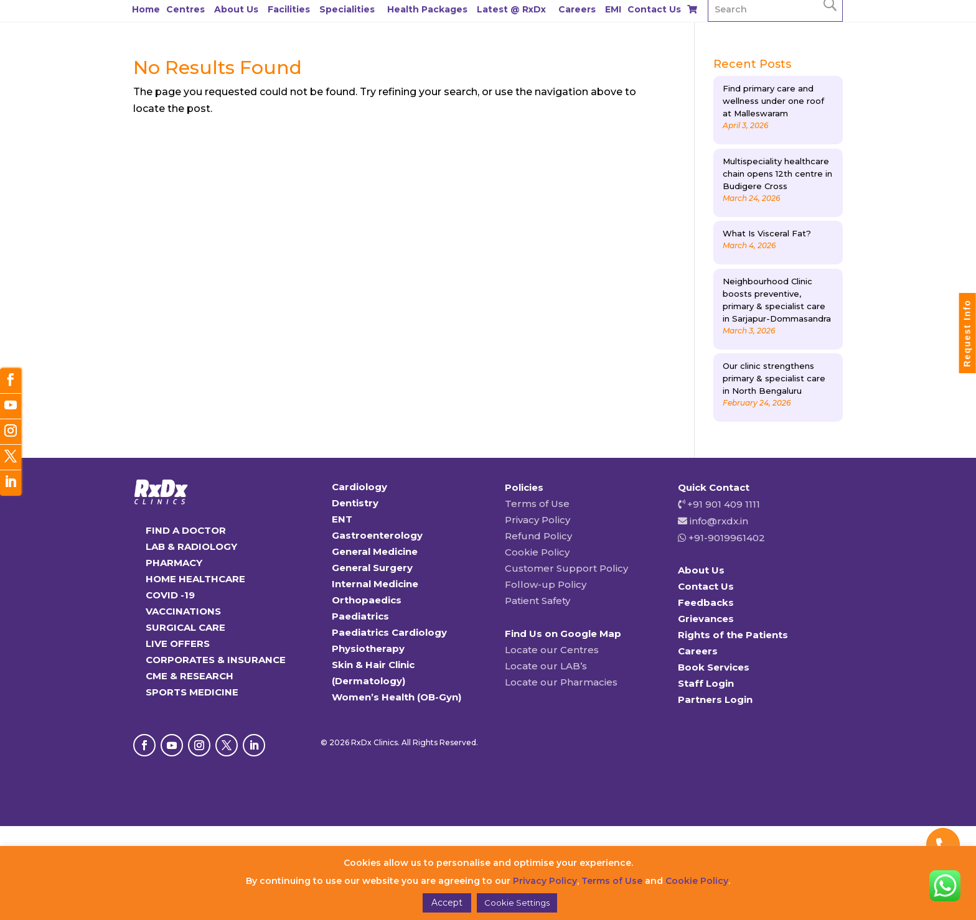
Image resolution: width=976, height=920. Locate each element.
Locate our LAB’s (546, 666)
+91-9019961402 (725, 538)
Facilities (289, 9)
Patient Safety (537, 600)
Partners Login (715, 699)
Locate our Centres (552, 650)
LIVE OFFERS (178, 643)
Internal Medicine (375, 584)
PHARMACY (174, 563)
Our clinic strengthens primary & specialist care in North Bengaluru (774, 378)
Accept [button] (446, 902)
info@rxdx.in (719, 521)
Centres (185, 9)
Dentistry (355, 503)
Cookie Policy (537, 552)
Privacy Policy (537, 520)
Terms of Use (537, 503)
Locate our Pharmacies (561, 682)
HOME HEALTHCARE (195, 579)
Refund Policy (538, 536)
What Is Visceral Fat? (767, 233)
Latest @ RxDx (511, 9)
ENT (342, 519)
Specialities (347, 9)
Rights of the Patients (733, 635)
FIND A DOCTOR (186, 530)
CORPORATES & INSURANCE (216, 660)
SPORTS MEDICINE (192, 692)
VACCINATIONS (183, 611)
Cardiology (359, 487)
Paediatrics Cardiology (389, 632)
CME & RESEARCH (189, 676)
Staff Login (706, 683)
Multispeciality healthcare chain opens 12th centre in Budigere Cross (777, 173)
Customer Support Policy (566, 568)
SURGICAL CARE (185, 627)
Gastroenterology (377, 535)
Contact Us (654, 9)
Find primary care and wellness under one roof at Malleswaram (773, 100)
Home (146, 9)
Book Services (713, 667)
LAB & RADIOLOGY (191, 546)
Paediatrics (360, 616)
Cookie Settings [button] (517, 903)
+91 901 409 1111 (722, 504)
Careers (577, 9)
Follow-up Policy (545, 584)
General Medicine (375, 551)
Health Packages (427, 9)
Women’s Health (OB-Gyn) (396, 697)
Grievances (706, 619)
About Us (236, 9)
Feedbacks (706, 602)
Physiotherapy (368, 648)
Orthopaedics (366, 600)
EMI (613, 9)
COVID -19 (170, 595)
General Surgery (372, 568)
